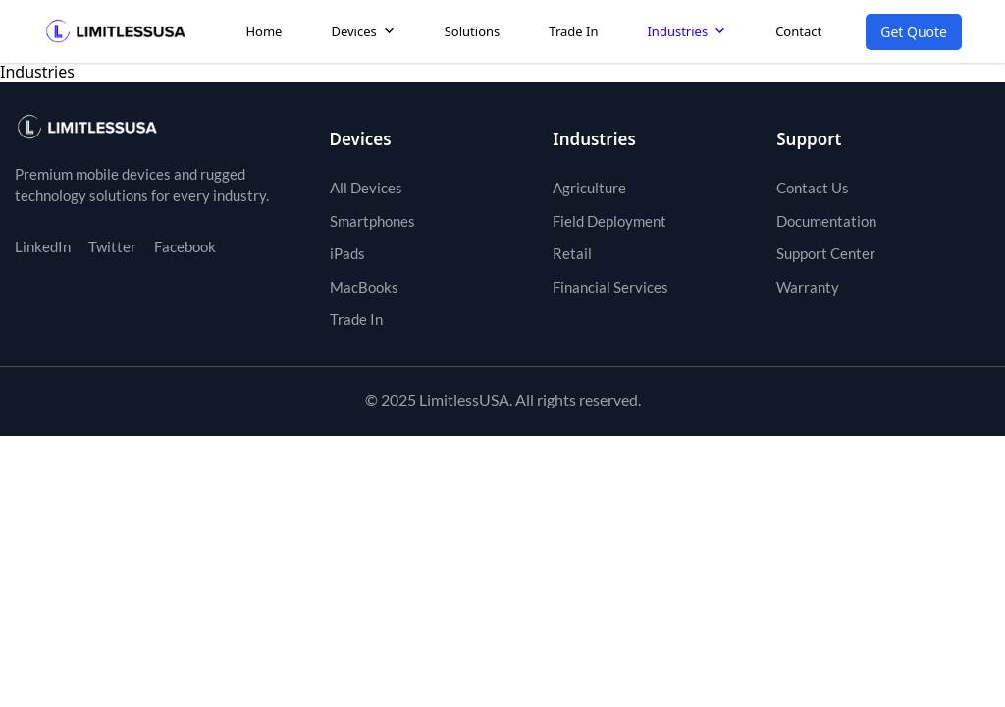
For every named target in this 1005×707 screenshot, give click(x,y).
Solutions (473, 31)
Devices (363, 31)
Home (263, 31)
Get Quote (913, 32)
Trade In (573, 31)
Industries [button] (686, 31)
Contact (798, 31)
